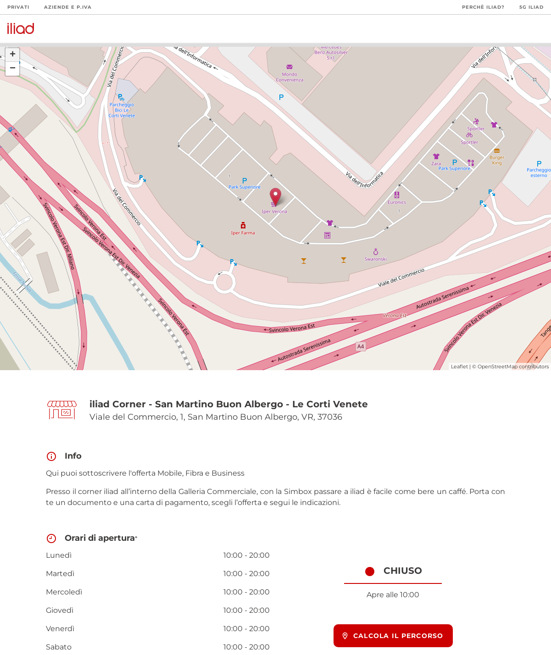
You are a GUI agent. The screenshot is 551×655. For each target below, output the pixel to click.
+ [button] (13, 55)
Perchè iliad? (483, 7)
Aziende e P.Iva (68, 7)
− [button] (13, 69)
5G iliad (531, 7)
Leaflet (459, 366)
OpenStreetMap (498, 366)
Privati (18, 7)
